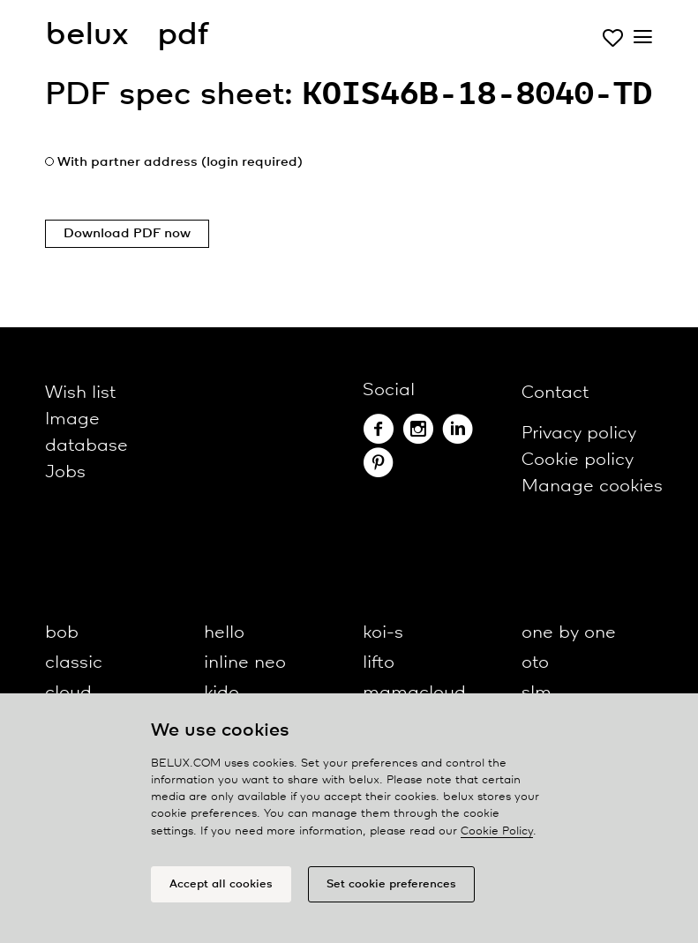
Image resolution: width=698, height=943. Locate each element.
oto (535, 663)
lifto (378, 663)
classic (73, 663)
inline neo (245, 663)
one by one (569, 633)
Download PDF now (127, 234)
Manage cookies (592, 486)
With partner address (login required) (180, 162)
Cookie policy (578, 460)
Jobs (65, 472)
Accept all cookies (221, 884)
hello (224, 633)
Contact (555, 393)
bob (62, 633)
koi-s (383, 633)
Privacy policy (579, 433)
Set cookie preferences (391, 884)
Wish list (80, 393)
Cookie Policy (497, 831)
